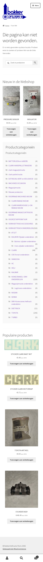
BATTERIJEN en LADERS (18, 161)
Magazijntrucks (14, 188)
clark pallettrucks (15, 174)
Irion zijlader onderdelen (24, 246)
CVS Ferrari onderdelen (20, 255)
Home (7, 26)
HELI (13, 268)
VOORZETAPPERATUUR (17, 219)
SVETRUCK (15, 308)
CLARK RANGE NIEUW (20, 201)
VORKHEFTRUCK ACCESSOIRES (20, 224)
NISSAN (14, 292)
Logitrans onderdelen (22, 288)
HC (12, 263)
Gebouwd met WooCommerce (14, 549)
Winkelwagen (34, 556)
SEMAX (14, 297)
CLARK (14, 250)
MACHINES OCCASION (17, 183)
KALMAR (14, 272)
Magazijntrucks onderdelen (22, 284)
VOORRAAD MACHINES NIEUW (20, 196)
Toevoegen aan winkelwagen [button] (11, 132)
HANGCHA (15, 259)
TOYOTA (14, 313)
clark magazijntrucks (16, 170)
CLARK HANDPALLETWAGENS (20, 165)
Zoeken (21, 558)
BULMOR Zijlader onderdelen (22, 237)
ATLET (14, 232)
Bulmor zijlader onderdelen (25, 241)
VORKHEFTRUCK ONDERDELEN (20, 228)
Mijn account (7, 558)
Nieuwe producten (15, 192)
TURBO (14, 317)
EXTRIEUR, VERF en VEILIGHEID (20, 179)
